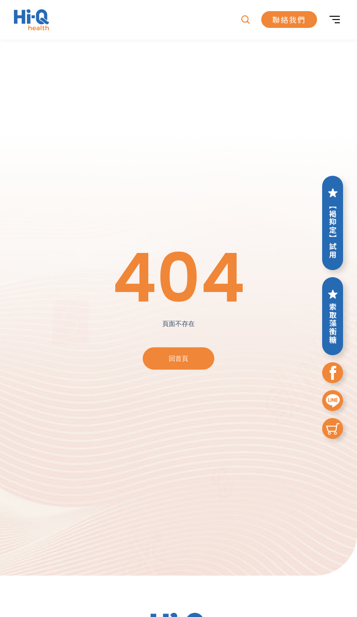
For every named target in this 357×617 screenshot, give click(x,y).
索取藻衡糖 (333, 316)
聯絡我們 (289, 20)
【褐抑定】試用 (333, 223)
